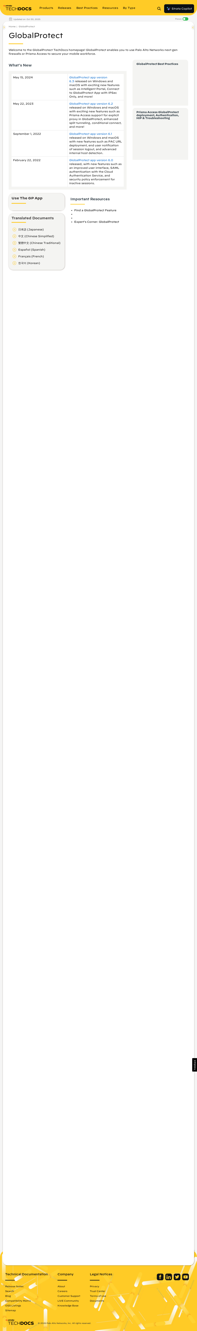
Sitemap (10, 1310)
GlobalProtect (27, 26)
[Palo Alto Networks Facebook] (160, 1279)
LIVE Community (68, 1300)
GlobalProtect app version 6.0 (91, 160)
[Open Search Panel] (160, 8)
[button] (194, 1065)
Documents (97, 1300)
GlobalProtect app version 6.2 (91, 103)
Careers (62, 1291)
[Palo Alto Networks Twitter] (177, 1279)
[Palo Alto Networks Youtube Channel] (185, 1279)
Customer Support (69, 1296)
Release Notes (14, 1286)
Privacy (94, 1286)
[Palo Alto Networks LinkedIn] (169, 1279)
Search (9, 1291)
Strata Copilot (179, 8)
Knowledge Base (68, 1305)
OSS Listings (13, 1305)
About (61, 1286)
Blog (8, 1296)
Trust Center (97, 1291)
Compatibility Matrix (18, 1300)
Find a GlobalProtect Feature (95, 210)
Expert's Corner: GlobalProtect (96, 221)
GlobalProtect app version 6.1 (90, 133)
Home (12, 26)
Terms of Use (98, 1296)
